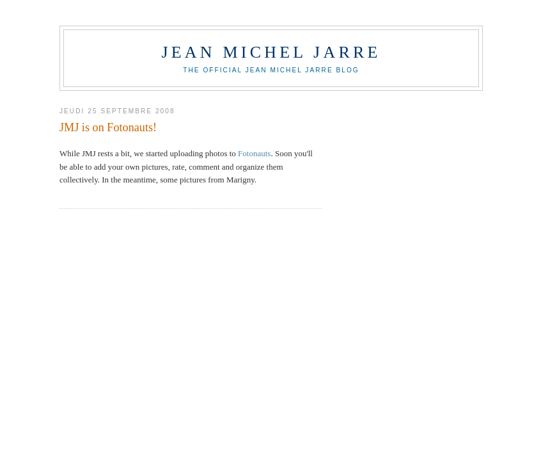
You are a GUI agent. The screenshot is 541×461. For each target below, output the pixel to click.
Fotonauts (254, 153)
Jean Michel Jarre (270, 52)
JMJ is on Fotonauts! (108, 127)
